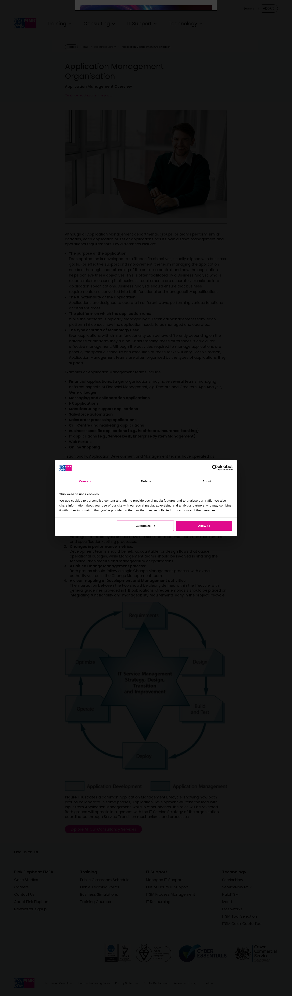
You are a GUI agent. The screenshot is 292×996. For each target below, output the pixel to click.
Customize (146, 526)
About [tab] (206, 481)
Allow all (204, 526)
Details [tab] (146, 481)
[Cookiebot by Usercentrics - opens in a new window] (215, 468)
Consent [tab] (85, 481)
